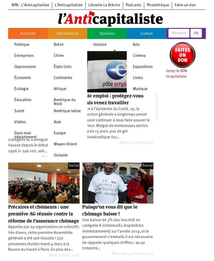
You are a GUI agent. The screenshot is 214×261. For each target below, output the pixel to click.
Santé (19, 111)
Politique (22, 45)
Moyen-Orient (65, 144)
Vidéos (20, 122)
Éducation (22, 100)
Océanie (61, 155)
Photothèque (158, 5)
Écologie (21, 89)
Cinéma (139, 56)
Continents (63, 78)
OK (196, 33)
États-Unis (62, 67)
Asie (57, 122)
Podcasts (133, 5)
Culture (146, 34)
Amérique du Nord (65, 102)
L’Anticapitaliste (69, 5)
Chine (59, 56)
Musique (140, 89)
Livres (138, 78)
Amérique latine (67, 111)
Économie (22, 78)
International (68, 34)
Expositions (143, 67)
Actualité (28, 34)
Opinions (107, 34)
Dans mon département (25, 135)
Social (74, 166)
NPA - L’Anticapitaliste (30, 5)
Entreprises (24, 56)
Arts (136, 45)
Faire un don (185, 5)
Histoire (100, 45)
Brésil (59, 45)
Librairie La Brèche (104, 5)
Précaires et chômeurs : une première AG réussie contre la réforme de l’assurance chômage (43, 214)
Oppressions (25, 67)
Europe (60, 133)
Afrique (60, 89)
